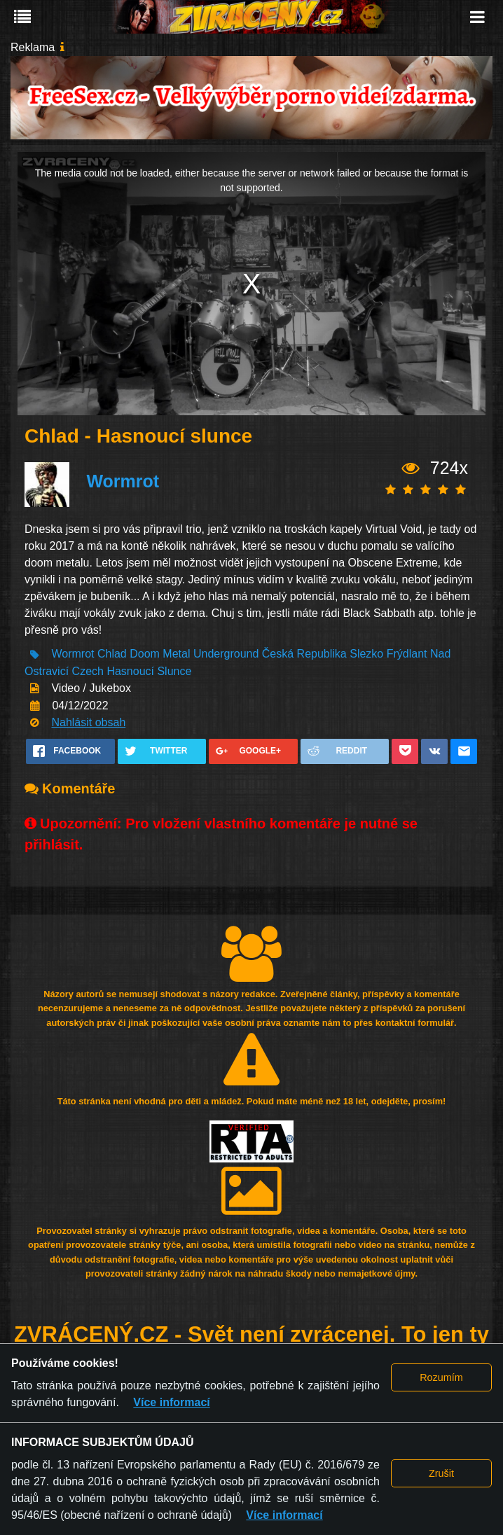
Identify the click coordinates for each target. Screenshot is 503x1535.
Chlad (112, 654)
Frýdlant (407, 654)
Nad (440, 654)
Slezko (366, 654)
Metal (176, 654)
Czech (88, 671)
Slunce (174, 671)
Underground (226, 654)
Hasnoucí (130, 671)
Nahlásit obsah (88, 722)
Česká (278, 654)
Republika (322, 654)
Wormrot (122, 481)
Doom (145, 654)
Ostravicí (47, 671)
